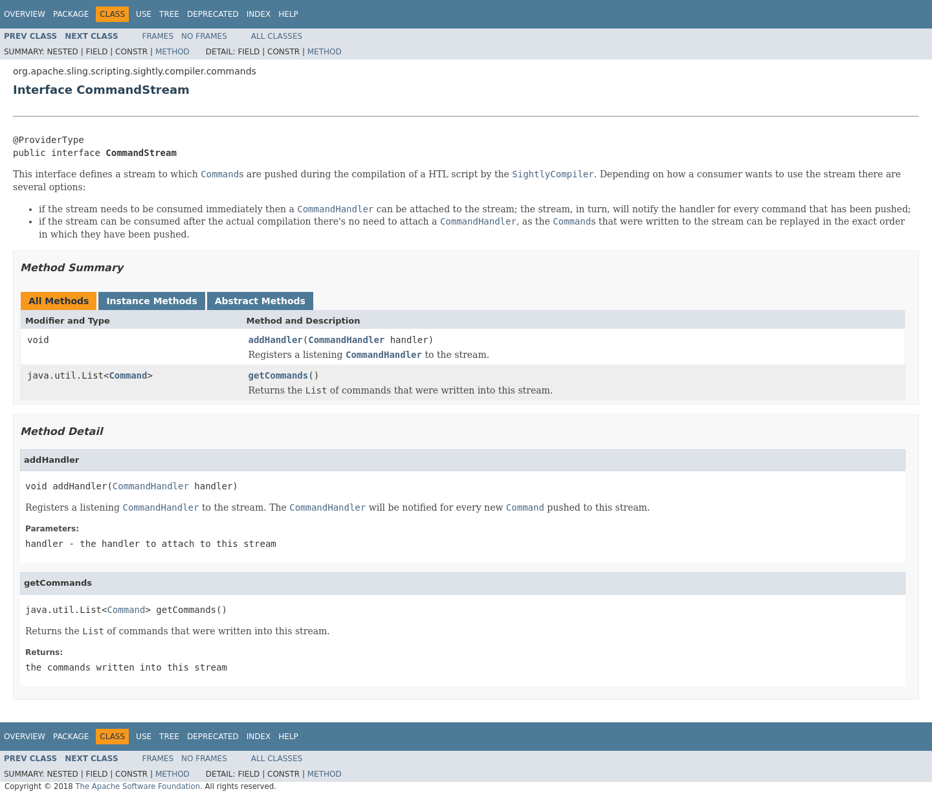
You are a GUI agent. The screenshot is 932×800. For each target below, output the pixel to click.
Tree (169, 14)
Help (288, 14)
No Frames (204, 36)
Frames (158, 36)
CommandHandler (346, 340)
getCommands (279, 375)
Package (71, 14)
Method (172, 51)
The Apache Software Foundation (137, 786)
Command (128, 375)
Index (259, 14)
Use (143, 14)
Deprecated (213, 14)
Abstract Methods (260, 301)
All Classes (276, 36)
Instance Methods (151, 301)
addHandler (276, 340)
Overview (24, 14)
